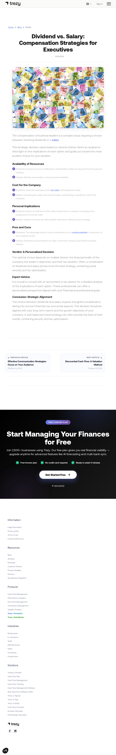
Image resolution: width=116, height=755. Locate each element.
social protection (79, 232)
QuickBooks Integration (17, 578)
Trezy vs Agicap (14, 696)
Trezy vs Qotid (13, 703)
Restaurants (12, 633)
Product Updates (14, 570)
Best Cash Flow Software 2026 (20, 692)
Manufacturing (13, 645)
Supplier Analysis (14, 609)
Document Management (17, 602)
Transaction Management (18, 606)
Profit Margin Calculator (17, 715)
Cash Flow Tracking (16, 684)
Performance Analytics (17, 598)
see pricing (59, 485)
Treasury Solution (15, 672)
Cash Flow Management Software (21, 688)
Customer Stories (15, 566)
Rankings (11, 562)
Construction (13, 656)
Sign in (100, 4)
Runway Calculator (15, 711)
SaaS (10, 641)
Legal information (15, 527)
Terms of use (13, 535)
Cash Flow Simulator (16, 707)
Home (11, 27)
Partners (11, 574)
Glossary (11, 559)
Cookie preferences (16, 539)
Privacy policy (13, 531)
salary (55, 139)
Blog (20, 27)
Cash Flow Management (17, 594)
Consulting (12, 652)
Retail (10, 649)
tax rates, (55, 190)
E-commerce (13, 637)
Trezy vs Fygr (13, 699)
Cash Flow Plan (14, 676)
